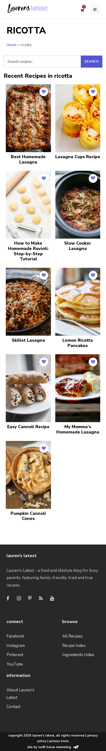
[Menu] (95, 9)
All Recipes (72, 636)
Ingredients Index (78, 655)
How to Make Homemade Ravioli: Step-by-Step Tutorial (28, 251)
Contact (13, 706)
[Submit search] (91, 62)
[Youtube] (52, 598)
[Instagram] (19, 598)
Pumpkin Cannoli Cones (28, 516)
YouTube (14, 664)
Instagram (15, 645)
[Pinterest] (30, 598)
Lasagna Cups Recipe (77, 157)
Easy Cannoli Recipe (28, 427)
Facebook (15, 636)
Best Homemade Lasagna (28, 159)
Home (11, 45)
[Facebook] (7, 598)
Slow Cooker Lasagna (77, 245)
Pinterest (14, 655)
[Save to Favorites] (43, 91)
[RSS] (41, 598)
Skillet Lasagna (28, 340)
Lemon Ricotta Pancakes (77, 342)
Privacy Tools (59, 741)
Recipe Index (74, 645)
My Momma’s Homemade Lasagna (77, 429)
